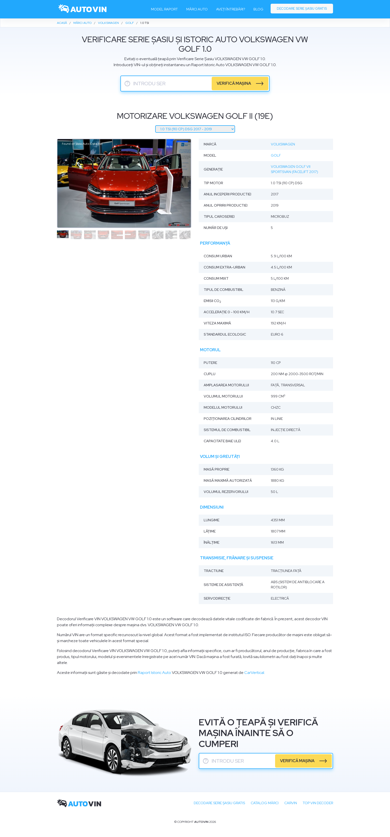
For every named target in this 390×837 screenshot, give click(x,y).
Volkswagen (283, 144)
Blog (258, 9)
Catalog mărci (265, 803)
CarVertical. (254, 672)
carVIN (290, 803)
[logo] (82, 9)
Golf (276, 155)
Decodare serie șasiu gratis (302, 8)
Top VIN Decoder (318, 803)
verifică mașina (234, 83)
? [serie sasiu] (127, 83)
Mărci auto (197, 9)
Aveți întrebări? (230, 9)
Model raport (164, 9)
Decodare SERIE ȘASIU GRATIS (219, 803)
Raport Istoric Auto (154, 672)
